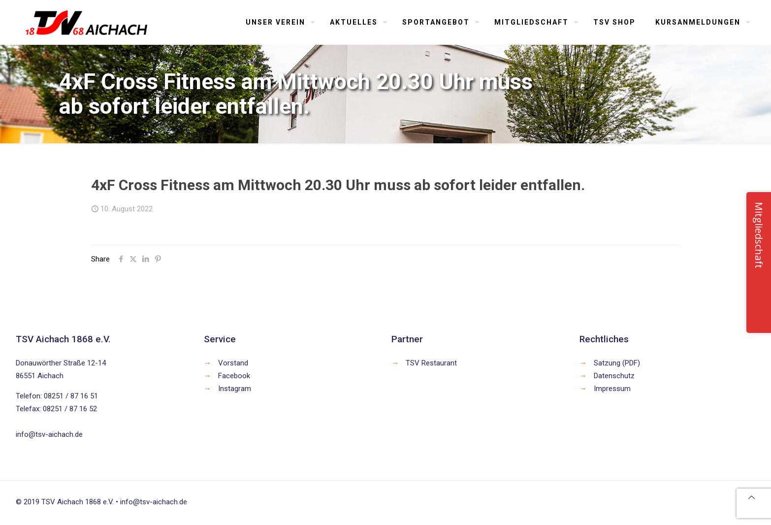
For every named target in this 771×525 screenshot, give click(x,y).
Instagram (234, 388)
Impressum (612, 388)
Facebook (234, 375)
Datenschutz (614, 375)
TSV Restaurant (431, 363)
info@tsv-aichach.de (49, 434)
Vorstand (233, 363)
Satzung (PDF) (617, 363)
